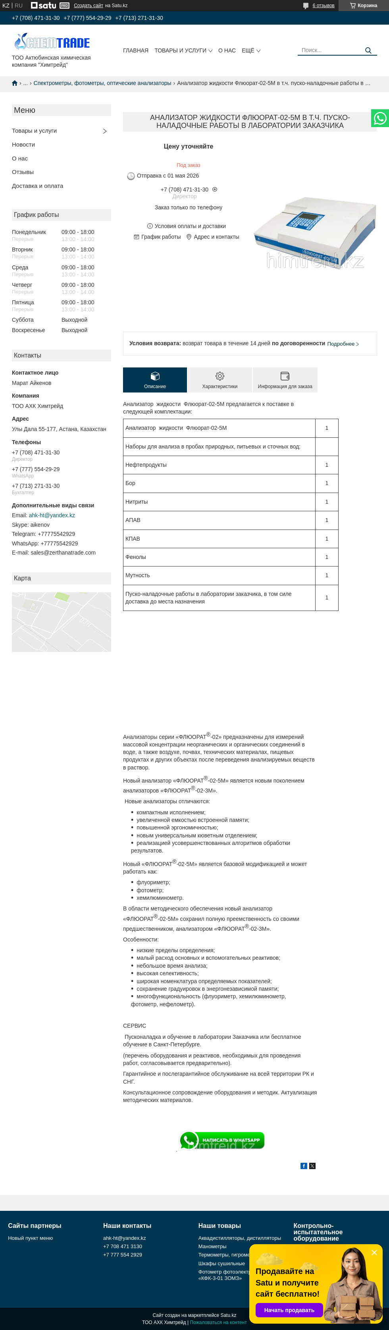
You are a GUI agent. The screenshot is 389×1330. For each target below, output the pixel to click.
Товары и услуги (180, 50)
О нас (227, 50)
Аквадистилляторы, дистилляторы (239, 1238)
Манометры (212, 1246)
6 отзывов (324, 5)
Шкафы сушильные (221, 1263)
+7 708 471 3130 (122, 1246)
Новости (23, 144)
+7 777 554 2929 (122, 1255)
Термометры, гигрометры (228, 1255)
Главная (135, 50)
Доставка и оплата (37, 185)
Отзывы (23, 171)
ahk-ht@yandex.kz (52, 515)
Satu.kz (228, 1315)
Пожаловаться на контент (218, 1322)
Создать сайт (88, 5)
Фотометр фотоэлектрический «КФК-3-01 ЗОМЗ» (234, 1275)
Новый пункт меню (30, 1238)
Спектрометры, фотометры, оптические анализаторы (102, 83)
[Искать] (368, 51)
